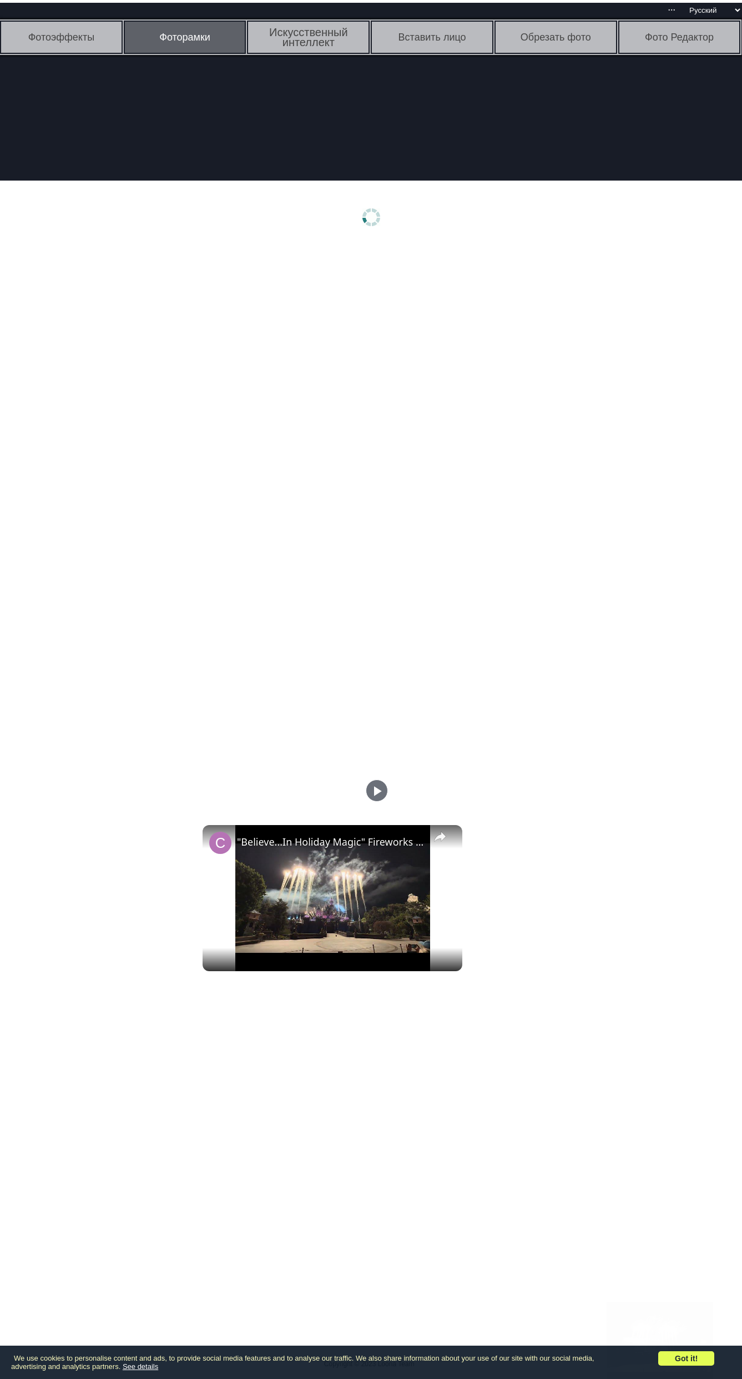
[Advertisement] (86, 420)
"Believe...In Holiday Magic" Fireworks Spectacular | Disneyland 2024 (331, 841)
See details (140, 1366)
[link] (220, 843)
